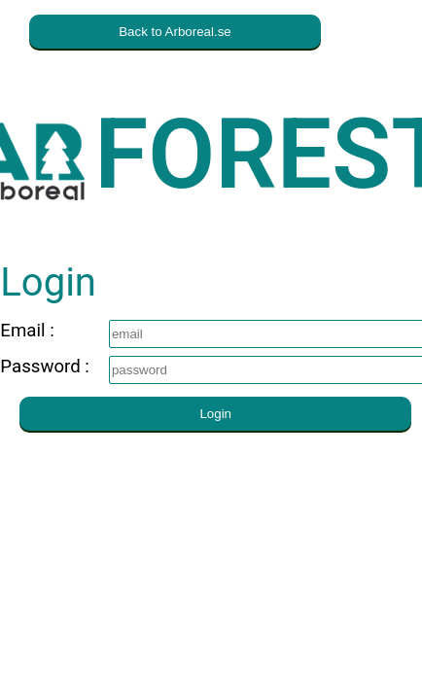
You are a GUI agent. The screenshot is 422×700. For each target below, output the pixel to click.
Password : (44, 366)
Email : (40, 330)
